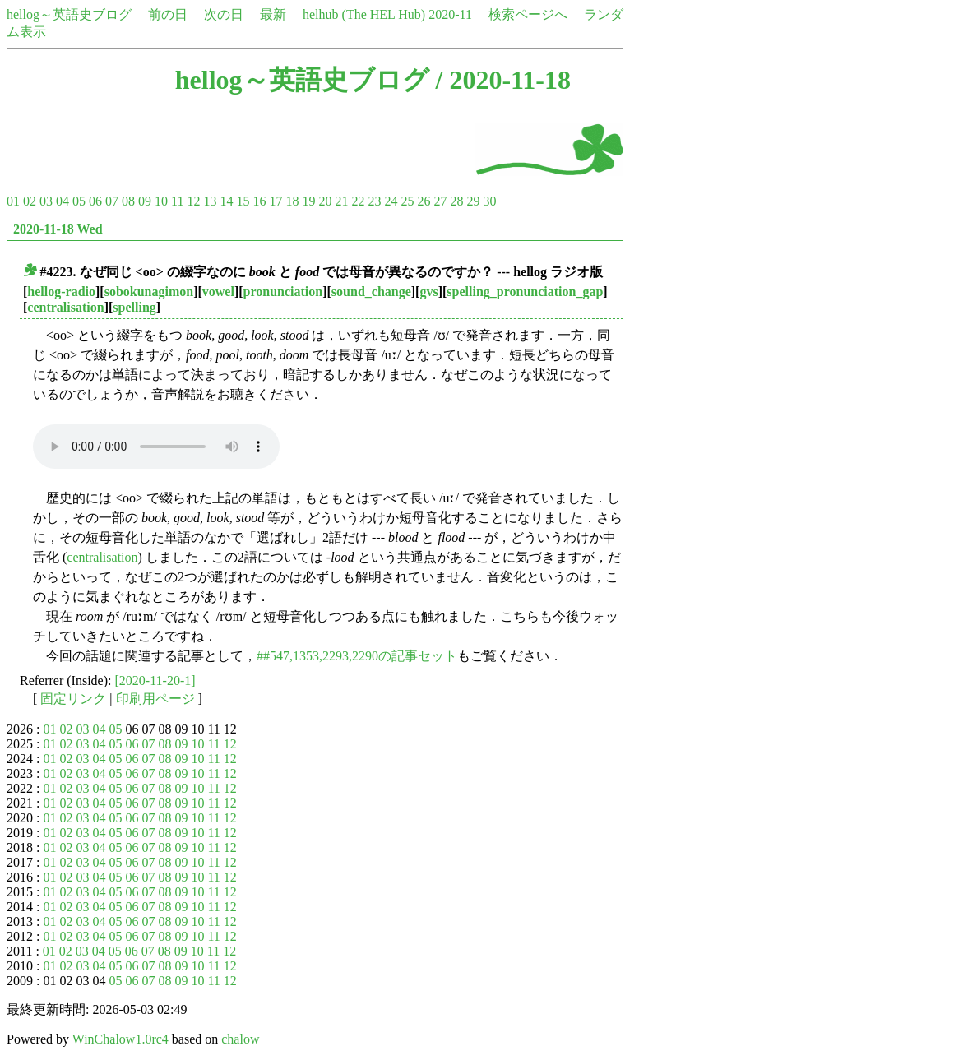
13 (209, 201)
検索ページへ (527, 14)
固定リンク (73, 699)
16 (259, 201)
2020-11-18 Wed (58, 229)
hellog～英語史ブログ (69, 14)
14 (226, 201)
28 (456, 201)
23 (374, 201)
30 (489, 201)
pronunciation (283, 292)
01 (13, 201)
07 (111, 201)
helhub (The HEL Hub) (364, 14)
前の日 (168, 14)
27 (440, 201)
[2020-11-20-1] (155, 680)
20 (324, 201)
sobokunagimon (149, 292)
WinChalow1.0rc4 (120, 1039)
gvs (428, 292)
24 (390, 201)
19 (308, 201)
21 (341, 201)
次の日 (223, 14)
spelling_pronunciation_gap (525, 292)
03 (46, 201)
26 (423, 201)
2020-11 (450, 14)
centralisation (65, 307)
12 (193, 201)
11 (177, 201)
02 (29, 201)
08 (128, 201)
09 (144, 201)
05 (79, 201)
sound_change (371, 292)
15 (242, 201)
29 (472, 201)
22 (357, 201)
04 (62, 201)
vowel (218, 292)
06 (95, 201)
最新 (273, 14)
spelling (134, 307)
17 (275, 201)
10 (161, 201)
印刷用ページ (155, 699)
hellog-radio (61, 292)
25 (407, 201)
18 (292, 201)
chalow (240, 1039)
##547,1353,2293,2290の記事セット (357, 656)
